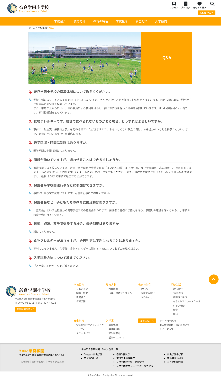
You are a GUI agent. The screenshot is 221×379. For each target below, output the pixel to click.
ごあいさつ (82, 288)
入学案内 (161, 21)
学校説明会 (114, 329)
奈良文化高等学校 (125, 358)
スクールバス (83, 333)
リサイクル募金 (56, 361)
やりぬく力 (146, 297)
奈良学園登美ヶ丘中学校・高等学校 (134, 365)
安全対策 (141, 21)
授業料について (117, 337)
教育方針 (79, 21)
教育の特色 (100, 21)
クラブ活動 (178, 305)
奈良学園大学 (123, 354)
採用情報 (24, 361)
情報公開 (80, 301)
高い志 (144, 288)
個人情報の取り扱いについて (174, 324)
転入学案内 (114, 333)
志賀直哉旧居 (91, 358)
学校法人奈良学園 (93, 354)
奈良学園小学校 (175, 354)
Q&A (175, 314)
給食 (175, 309)
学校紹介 (60, 21)
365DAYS (178, 293)
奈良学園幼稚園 (175, 358)
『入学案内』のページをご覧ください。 (57, 266)
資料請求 (185, 5)
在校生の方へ (206, 12)
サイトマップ (166, 329)
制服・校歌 (82, 293)
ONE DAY (178, 288)
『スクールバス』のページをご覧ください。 (100, 172)
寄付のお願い (199, 5)
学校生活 (122, 21)
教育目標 (113, 288)
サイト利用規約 (168, 320)
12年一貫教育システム (120, 293)
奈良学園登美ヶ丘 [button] (26, 309)
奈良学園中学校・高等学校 (130, 362)
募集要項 (113, 324)
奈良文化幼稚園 (175, 362)
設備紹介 (80, 297)
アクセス (174, 5)
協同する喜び (148, 293)
